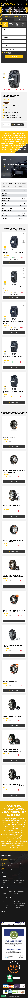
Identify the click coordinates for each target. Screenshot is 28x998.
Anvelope (6, 9)
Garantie (18, 901)
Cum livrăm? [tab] (6, 186)
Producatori (19, 882)
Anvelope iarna (19, 915)
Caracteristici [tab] (12, 183)
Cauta (14, 56)
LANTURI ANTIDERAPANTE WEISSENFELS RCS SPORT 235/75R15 (14, 436)
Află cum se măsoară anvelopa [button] (12, 117)
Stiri (3, 884)
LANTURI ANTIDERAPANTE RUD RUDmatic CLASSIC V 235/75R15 (12, 750)
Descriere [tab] (4, 183)
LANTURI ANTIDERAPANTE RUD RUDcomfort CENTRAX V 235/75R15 (13, 785)
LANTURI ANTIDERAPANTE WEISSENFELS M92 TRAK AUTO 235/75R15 (14, 611)
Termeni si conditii (20, 903)
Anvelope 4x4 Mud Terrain (18, 9)
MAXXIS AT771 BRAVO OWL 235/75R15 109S (13, 287)
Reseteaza (22, 60)
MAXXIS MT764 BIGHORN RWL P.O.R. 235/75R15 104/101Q (13, 357)
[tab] (7, 19)
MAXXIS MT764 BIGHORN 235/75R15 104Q (13, 392)
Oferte (4, 915)
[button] (18, 4)
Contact (4, 901)
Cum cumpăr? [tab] (22, 183)
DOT (21, 257)
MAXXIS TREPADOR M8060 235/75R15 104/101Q (13, 11)
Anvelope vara (6, 919)
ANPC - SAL (5, 905)
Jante (17, 919)
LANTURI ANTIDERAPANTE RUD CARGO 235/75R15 (13, 645)
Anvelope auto (6, 917)
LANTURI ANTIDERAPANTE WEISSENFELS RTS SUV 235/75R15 (14, 541)
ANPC (4, 903)
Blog (4, 882)
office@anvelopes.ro (13, 869)
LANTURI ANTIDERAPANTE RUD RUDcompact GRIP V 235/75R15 (12, 506)
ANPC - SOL (5, 907)
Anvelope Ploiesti (20, 917)
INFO (20, 441)
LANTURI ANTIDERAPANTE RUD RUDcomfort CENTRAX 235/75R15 (12, 715)
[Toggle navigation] (26, 1)
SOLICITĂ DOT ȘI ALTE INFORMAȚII (14, 90)
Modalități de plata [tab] (19, 186)
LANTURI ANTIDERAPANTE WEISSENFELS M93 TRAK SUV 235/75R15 (14, 680)
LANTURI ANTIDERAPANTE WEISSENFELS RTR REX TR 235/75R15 (14, 471)
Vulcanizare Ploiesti (7, 891)
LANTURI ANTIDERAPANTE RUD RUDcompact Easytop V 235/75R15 (13, 576)
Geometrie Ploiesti (7, 893)
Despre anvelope (20, 880)
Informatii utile (6, 880)
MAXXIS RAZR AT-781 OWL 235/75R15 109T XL (13, 252)
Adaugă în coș (17, 124)
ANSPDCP (18, 907)
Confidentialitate (20, 905)
